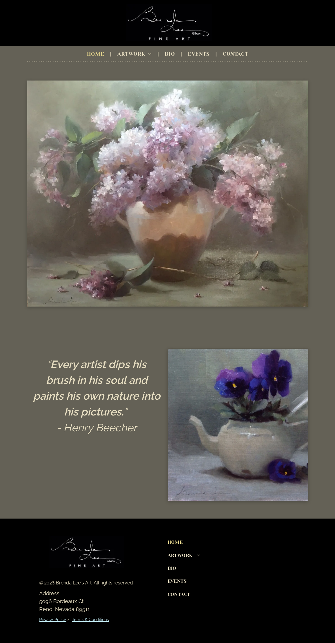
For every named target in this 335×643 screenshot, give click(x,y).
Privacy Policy (52, 619)
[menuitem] (96, 54)
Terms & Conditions (90, 619)
